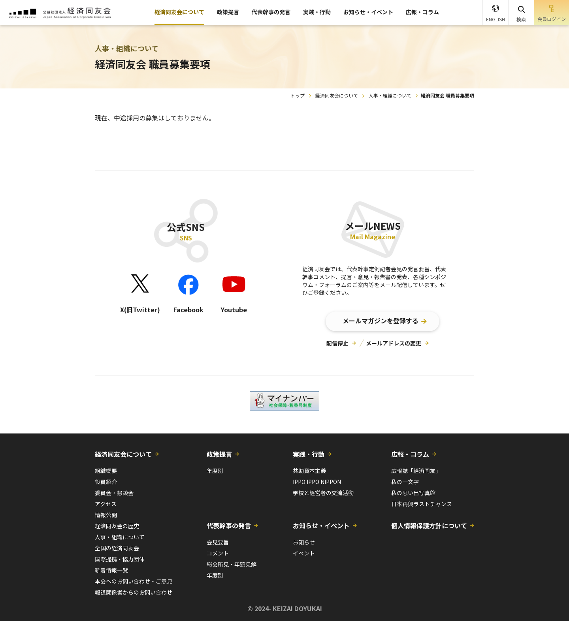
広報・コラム (422, 12)
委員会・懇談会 (114, 493)
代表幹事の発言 (271, 12)
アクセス (106, 504)
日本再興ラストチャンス (421, 504)
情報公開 (106, 515)
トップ (297, 95)
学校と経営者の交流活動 (323, 493)
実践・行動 (317, 12)
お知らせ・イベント (368, 12)
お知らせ (304, 542)
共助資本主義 (309, 471)
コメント (218, 553)
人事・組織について (390, 95)
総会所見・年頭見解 (231, 564)
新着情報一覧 (111, 570)
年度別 (215, 471)
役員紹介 (106, 482)
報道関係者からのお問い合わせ (133, 592)
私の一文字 (405, 482)
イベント (304, 553)
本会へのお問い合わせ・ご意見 (133, 581)
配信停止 (337, 343)
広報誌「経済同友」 (416, 471)
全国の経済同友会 (117, 548)
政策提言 (228, 12)
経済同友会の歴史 (117, 526)
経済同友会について (179, 12)
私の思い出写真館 (413, 493)
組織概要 (106, 471)
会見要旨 (218, 542)
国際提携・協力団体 (120, 559)
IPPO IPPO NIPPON (317, 482)
